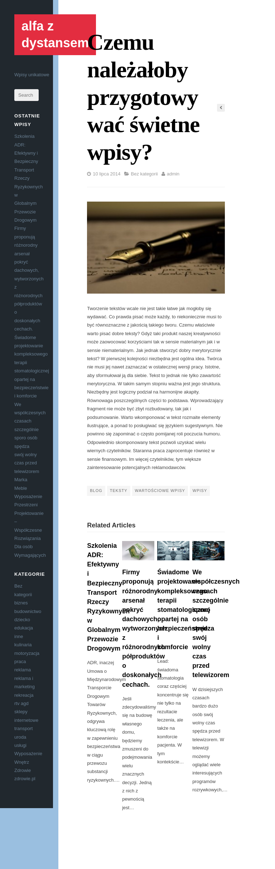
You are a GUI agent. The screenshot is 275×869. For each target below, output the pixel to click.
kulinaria (23, 644)
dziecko (22, 619)
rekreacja (23, 695)
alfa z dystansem (55, 34)
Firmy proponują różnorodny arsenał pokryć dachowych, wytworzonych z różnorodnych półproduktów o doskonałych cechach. (29, 279)
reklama (22, 669)
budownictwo (27, 611)
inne (18, 636)
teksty (118, 490)
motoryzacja (26, 653)
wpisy (200, 490)
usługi (20, 745)
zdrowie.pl (24, 778)
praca (20, 661)
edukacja (23, 628)
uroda (20, 737)
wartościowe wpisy (160, 490)
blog (96, 490)
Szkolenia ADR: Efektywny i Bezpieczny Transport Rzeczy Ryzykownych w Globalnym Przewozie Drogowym (28, 178)
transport (23, 728)
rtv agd (21, 703)
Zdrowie (22, 770)
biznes (21, 602)
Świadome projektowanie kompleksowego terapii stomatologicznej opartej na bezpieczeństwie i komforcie (183, 610)
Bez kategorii (144, 174)
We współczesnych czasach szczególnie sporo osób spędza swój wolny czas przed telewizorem (29, 438)
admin (173, 174)
